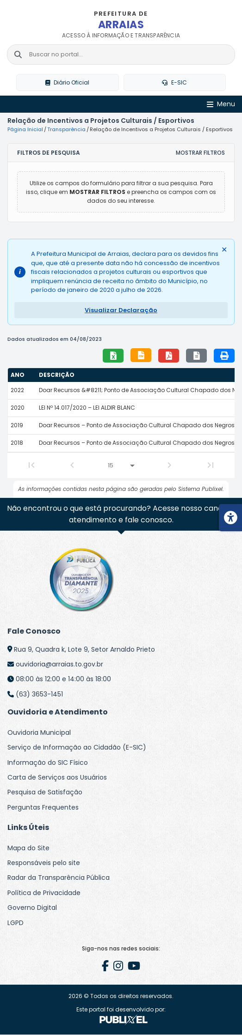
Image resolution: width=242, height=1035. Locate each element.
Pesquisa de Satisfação (44, 792)
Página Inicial (25, 129)
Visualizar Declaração (121, 310)
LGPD (15, 922)
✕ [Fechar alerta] (224, 249)
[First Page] (31, 465)
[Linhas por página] (121, 465)
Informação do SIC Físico (47, 762)
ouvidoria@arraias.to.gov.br (59, 664)
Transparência (66, 129)
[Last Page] (210, 465)
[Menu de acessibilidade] (230, 518)
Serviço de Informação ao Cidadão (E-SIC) (76, 747)
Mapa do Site (28, 848)
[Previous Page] (72, 465)
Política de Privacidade (44, 892)
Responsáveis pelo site (43, 862)
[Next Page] (169, 465)
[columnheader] (22, 375)
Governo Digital (32, 907)
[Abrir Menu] (221, 104)
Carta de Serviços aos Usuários (57, 777)
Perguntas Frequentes (43, 807)
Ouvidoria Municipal (39, 732)
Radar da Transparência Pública (58, 878)
